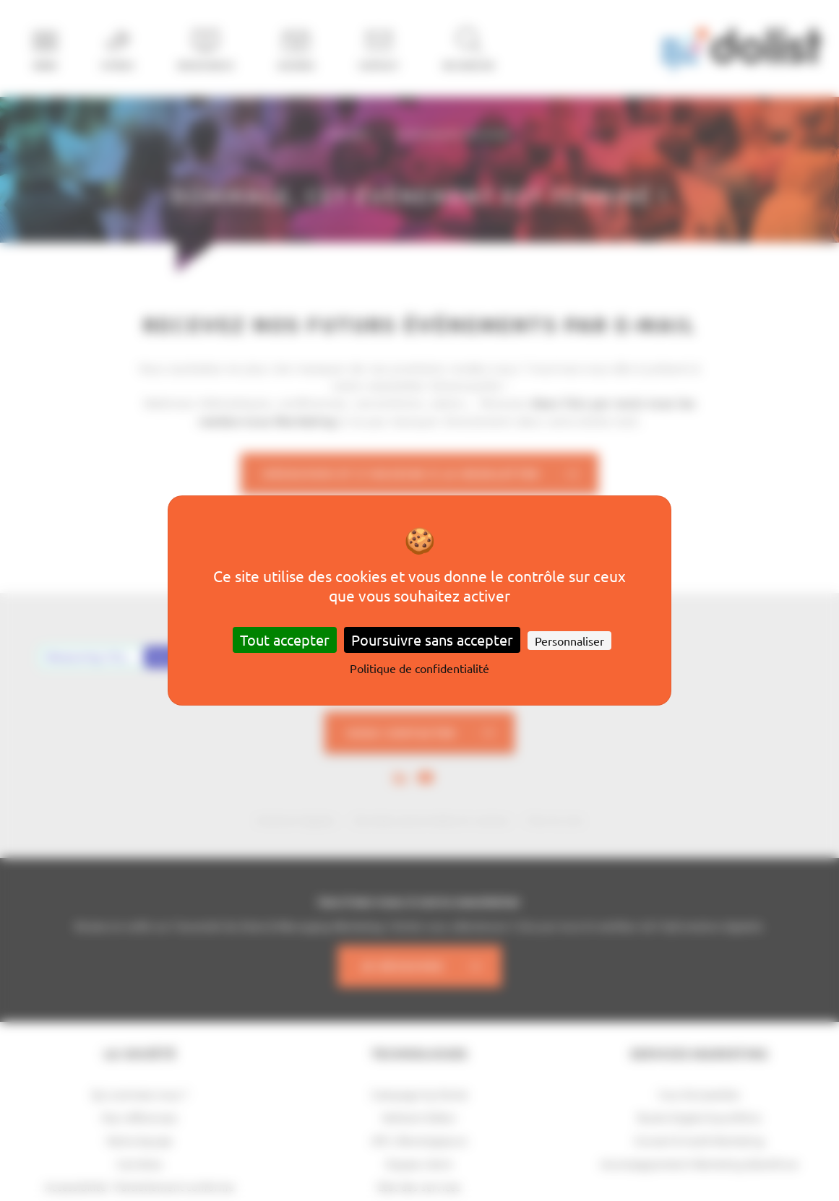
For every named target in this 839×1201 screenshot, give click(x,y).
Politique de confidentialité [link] (419, 668)
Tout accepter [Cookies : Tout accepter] (285, 639)
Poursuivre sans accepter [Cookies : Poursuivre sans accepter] (432, 639)
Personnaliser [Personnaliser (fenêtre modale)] (569, 640)
